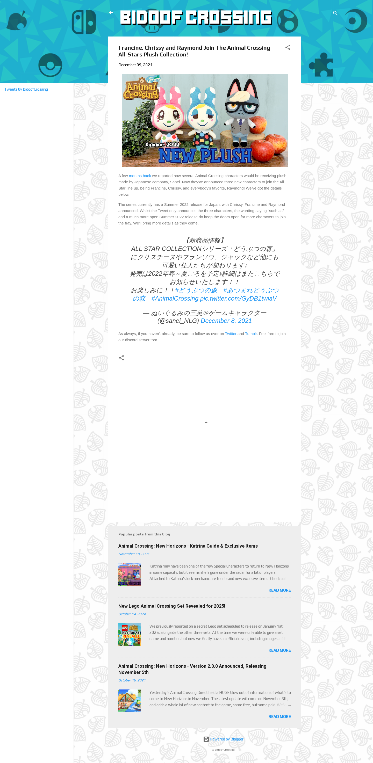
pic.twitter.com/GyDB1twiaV (238, 298)
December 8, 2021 (226, 320)
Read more (280, 590)
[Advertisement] (320, 114)
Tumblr (251, 333)
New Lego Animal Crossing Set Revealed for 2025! (171, 606)
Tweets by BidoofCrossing (26, 89)
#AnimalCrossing (175, 298)
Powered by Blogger (223, 739)
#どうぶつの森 (196, 290)
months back (140, 175)
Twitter (230, 333)
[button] (288, 48)
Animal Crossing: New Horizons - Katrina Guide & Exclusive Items (188, 546)
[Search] (335, 14)
